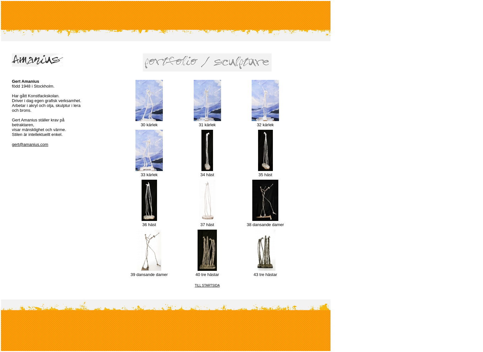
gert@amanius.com (30, 144)
